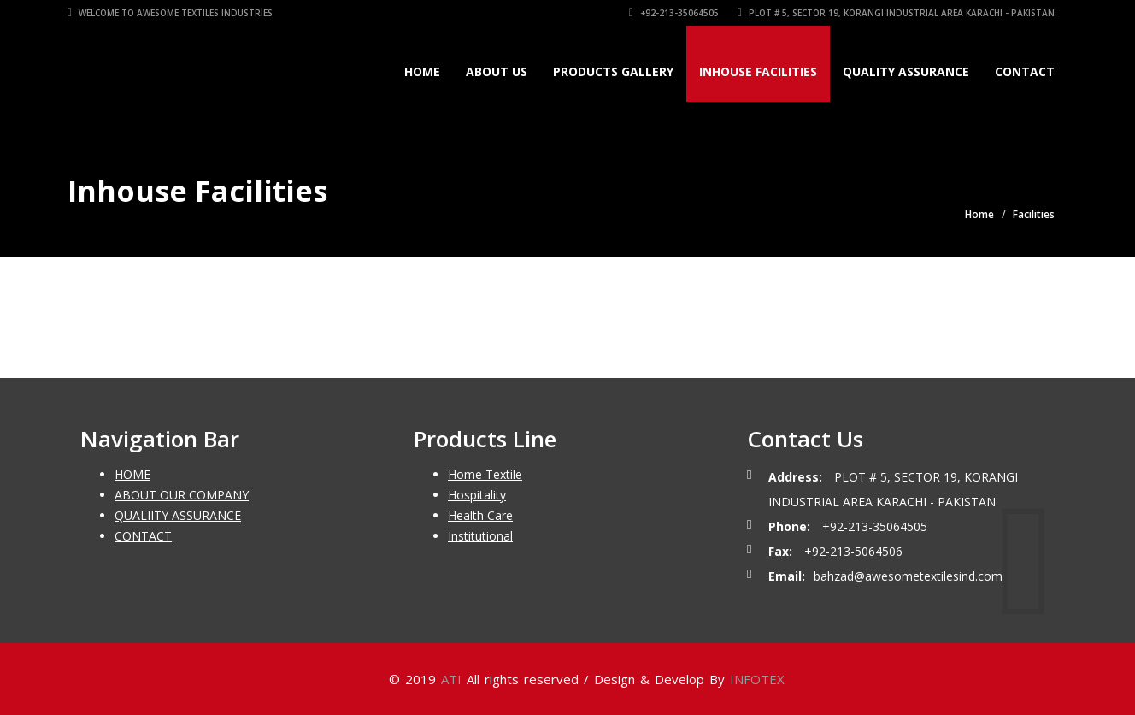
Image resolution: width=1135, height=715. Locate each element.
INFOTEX (757, 679)
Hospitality (477, 495)
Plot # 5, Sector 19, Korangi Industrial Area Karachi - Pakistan (896, 13)
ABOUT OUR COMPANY (182, 495)
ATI (451, 679)
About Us (496, 71)
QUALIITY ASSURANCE (178, 515)
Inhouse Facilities (758, 71)
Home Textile (485, 474)
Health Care (480, 515)
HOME (132, 474)
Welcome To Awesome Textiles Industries (170, 13)
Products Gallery (613, 71)
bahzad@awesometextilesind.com (908, 576)
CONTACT (143, 536)
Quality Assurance (906, 71)
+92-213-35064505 (674, 13)
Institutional (480, 536)
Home (422, 71)
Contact (1025, 71)
